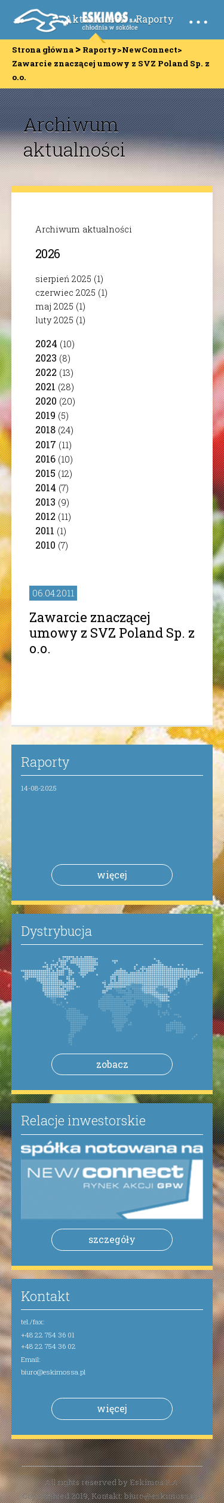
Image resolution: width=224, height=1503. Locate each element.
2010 (45, 544)
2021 (45, 386)
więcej (112, 874)
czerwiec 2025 (65, 292)
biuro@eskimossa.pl (53, 1371)
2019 (45, 415)
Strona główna (42, 49)
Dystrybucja (56, 930)
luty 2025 (54, 320)
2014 (45, 487)
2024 (46, 343)
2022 (46, 372)
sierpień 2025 (63, 278)
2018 (45, 429)
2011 (44, 530)
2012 (45, 516)
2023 (46, 357)
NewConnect (149, 49)
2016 (45, 458)
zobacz (112, 1064)
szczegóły (112, 1239)
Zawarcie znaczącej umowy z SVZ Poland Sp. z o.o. (112, 632)
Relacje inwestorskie (83, 1120)
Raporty (155, 19)
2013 (45, 501)
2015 (45, 473)
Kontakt (45, 1296)
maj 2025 (54, 306)
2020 (46, 400)
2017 (45, 444)
